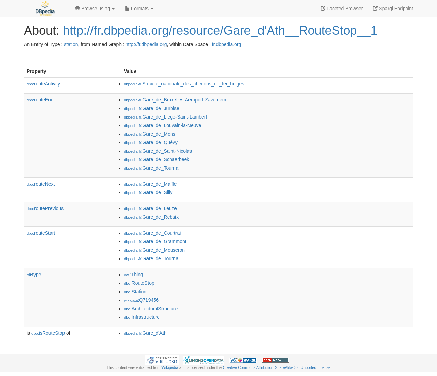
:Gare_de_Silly (148, 192)
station (71, 44)
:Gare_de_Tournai (151, 168)
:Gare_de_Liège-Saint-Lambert (165, 117)
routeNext (41, 184)
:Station (135, 291)
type (34, 274)
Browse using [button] (95, 8)
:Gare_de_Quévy (151, 142)
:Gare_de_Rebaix (151, 217)
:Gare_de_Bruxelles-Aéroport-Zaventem (175, 100)
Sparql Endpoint (393, 8)
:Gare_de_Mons (149, 134)
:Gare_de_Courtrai (152, 233)
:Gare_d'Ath (145, 333)
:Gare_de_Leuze (150, 208)
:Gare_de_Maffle (150, 184)
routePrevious (45, 208)
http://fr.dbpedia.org (146, 44)
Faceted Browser (342, 8)
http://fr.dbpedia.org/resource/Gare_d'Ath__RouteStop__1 (220, 30)
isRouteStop (48, 333)
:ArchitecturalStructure (151, 308)
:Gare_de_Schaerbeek (156, 159)
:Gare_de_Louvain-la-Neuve (162, 125)
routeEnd (40, 100)
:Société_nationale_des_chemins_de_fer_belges (184, 84)
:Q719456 (141, 300)
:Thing (133, 274)
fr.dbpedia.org (226, 44)
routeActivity (43, 84)
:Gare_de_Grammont (155, 241)
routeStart (41, 233)
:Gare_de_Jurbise (151, 108)
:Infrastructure (142, 317)
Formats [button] (139, 8)
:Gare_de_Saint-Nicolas (158, 151)
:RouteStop (139, 283)
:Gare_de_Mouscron (154, 250)
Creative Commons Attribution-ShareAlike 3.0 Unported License (276, 367)
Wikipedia (169, 367)
